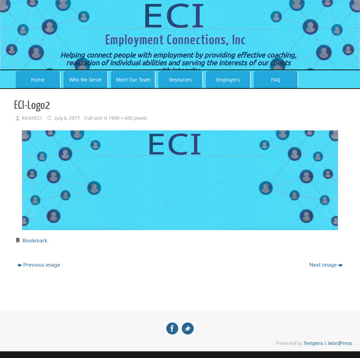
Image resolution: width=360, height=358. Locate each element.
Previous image (38, 265)
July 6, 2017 (67, 118)
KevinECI (32, 118)
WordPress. (340, 343)
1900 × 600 (120, 118)
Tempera (313, 343)
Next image (326, 265)
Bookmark (34, 240)
